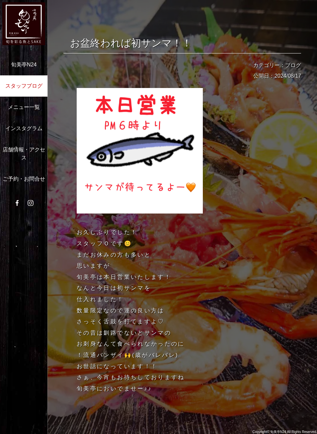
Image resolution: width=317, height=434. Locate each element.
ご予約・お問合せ (24, 179)
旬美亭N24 (24, 64)
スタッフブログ (23, 86)
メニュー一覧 (24, 107)
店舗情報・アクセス (24, 153)
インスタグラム (23, 128)
